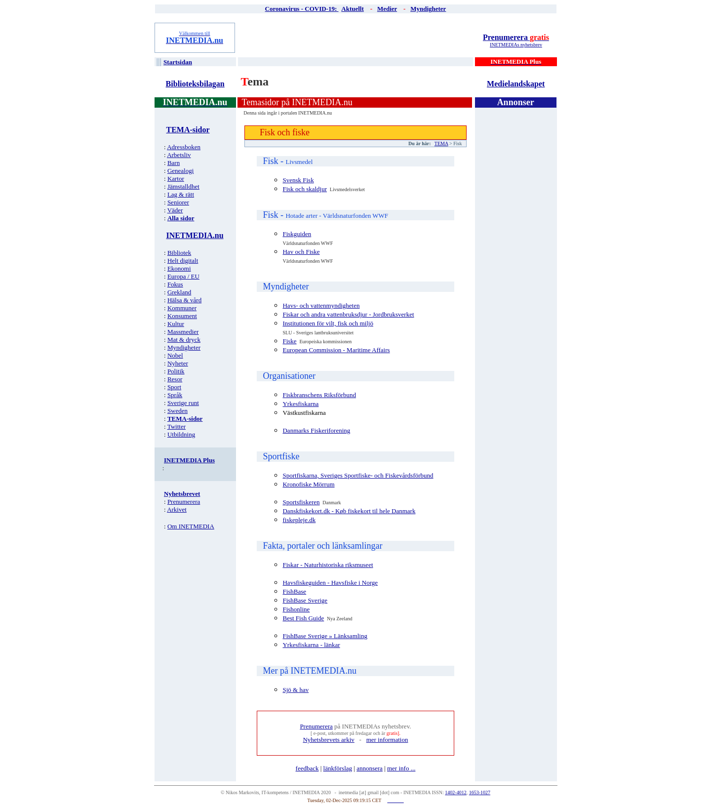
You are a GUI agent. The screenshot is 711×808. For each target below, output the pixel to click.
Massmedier (183, 331)
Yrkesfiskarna (300, 403)
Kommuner (182, 308)
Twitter (176, 426)
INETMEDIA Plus (189, 460)
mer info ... (401, 768)
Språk (174, 395)
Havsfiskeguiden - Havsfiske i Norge (330, 582)
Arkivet (177, 509)
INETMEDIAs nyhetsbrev (516, 44)
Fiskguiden (296, 234)
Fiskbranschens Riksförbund (319, 395)
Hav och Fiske (300, 251)
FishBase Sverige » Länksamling (324, 636)
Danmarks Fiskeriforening (316, 430)
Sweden (177, 410)
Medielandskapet (516, 84)
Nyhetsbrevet (182, 493)
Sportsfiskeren (300, 502)
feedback (307, 768)
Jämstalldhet (183, 186)
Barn (173, 162)
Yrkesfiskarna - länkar (311, 644)
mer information (387, 739)
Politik (176, 371)
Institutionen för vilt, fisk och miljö (327, 323)
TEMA (441, 143)
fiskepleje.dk (299, 520)
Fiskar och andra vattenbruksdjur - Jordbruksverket (348, 314)
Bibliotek (179, 252)
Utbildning (181, 434)
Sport (174, 387)
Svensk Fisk (298, 180)
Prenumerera (516, 37)
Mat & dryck (183, 339)
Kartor (175, 178)
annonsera (369, 768)
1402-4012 (455, 792)
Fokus (175, 284)
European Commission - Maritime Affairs (336, 350)
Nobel (175, 355)
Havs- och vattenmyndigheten (320, 305)
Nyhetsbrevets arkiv (328, 739)
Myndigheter (183, 347)
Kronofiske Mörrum (308, 484)
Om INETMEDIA (190, 526)
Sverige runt (183, 402)
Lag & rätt (180, 194)
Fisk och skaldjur (304, 189)
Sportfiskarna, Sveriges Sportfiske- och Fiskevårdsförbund (357, 475)
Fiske (289, 341)
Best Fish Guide (303, 618)
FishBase (294, 591)
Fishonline (296, 609)
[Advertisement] (356, 37)
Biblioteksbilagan (195, 84)
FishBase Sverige (304, 600)
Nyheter (177, 363)
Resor (174, 379)
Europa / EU (183, 276)
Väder (175, 210)
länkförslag (337, 768)
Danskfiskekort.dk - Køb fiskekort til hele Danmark (348, 511)
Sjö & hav (295, 689)
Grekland (179, 292)
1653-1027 (479, 792)
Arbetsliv (179, 155)
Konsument (182, 316)
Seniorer (178, 202)
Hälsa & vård (184, 300)
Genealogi (180, 170)
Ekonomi (179, 268)
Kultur (175, 323)
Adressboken (183, 147)
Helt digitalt (182, 260)
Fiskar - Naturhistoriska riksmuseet (327, 564)
